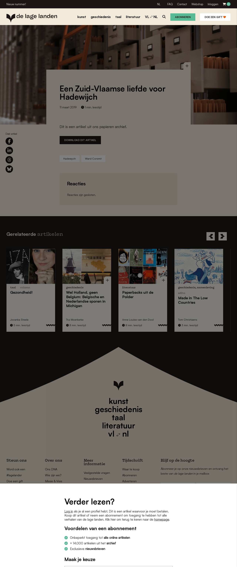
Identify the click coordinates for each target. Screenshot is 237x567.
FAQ (170, 4)
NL (158, 4)
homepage (161, 519)
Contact (182, 4)
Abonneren (183, 17)
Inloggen (213, 4)
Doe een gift (215, 17)
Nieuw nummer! (16, 4)
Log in (68, 511)
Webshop (197, 4)
